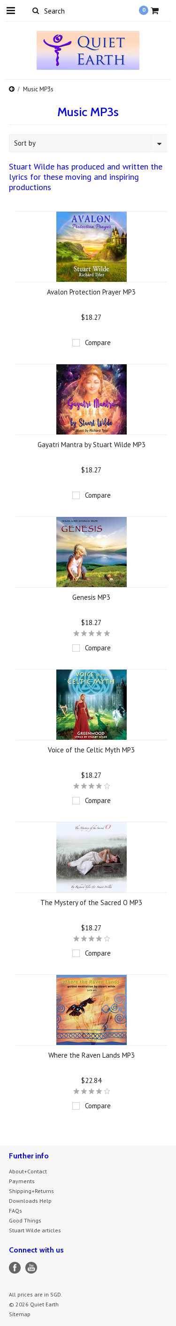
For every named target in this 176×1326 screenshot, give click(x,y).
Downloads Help (30, 1200)
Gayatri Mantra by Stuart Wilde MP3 (91, 444)
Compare (98, 342)
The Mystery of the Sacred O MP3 (91, 902)
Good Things (25, 1220)
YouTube (31, 1268)
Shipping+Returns (31, 1190)
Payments (22, 1181)
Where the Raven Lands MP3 (91, 1055)
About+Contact (28, 1171)
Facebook (15, 1268)
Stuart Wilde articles (35, 1230)
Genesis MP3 (91, 597)
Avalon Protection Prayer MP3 (91, 291)
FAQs (15, 1210)
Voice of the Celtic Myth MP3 (91, 749)
